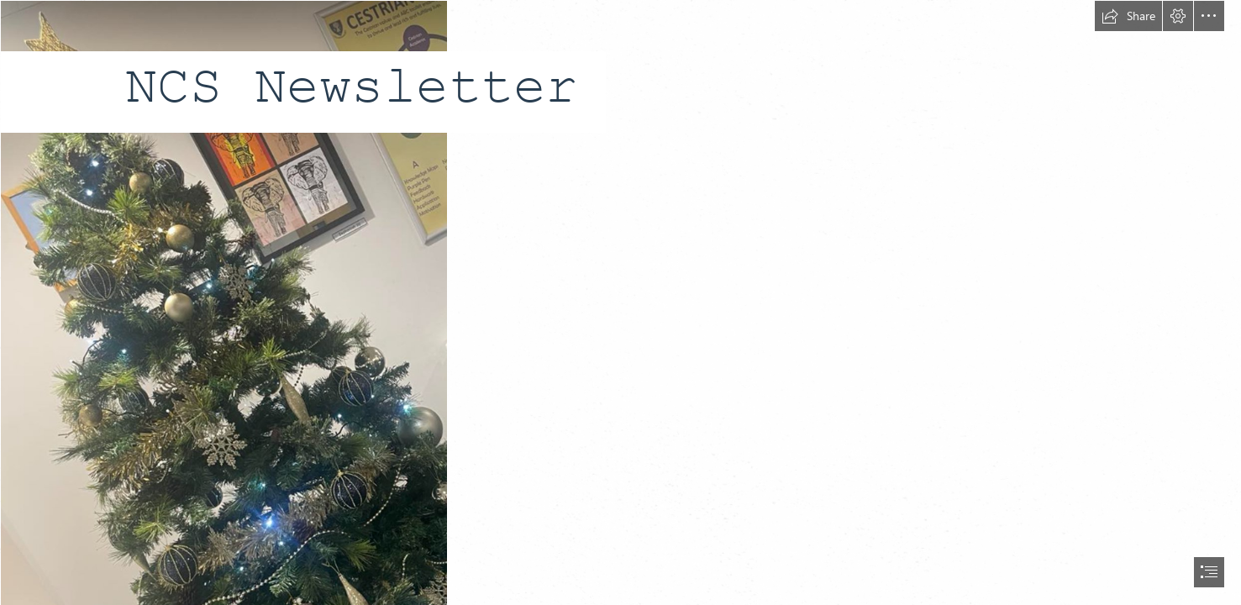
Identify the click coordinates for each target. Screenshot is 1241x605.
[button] (1128, 16)
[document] (620, 302)
